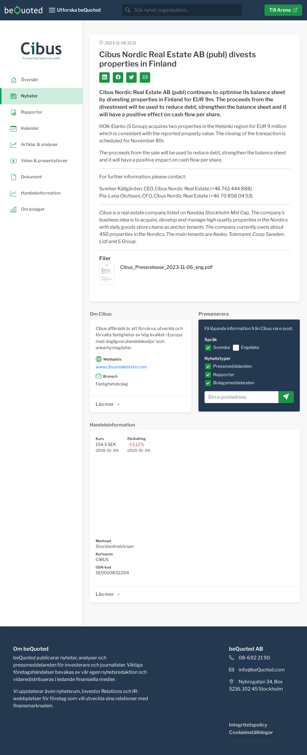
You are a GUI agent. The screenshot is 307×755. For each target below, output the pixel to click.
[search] (187, 10)
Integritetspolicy (248, 725)
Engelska (250, 347)
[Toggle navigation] (74, 10)
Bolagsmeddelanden (233, 382)
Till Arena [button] (283, 10)
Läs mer (108, 404)
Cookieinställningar (251, 732)
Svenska (221, 347)
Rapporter (223, 374)
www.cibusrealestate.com (121, 367)
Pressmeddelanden (232, 366)
